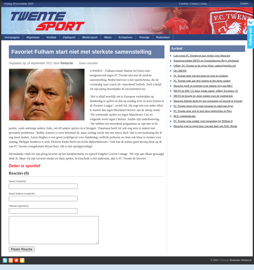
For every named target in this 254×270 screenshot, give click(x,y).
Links (204, 3)
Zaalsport (69, 37)
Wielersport (89, 37)
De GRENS (180, 70)
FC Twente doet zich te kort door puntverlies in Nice (203, 110)
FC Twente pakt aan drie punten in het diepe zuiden (202, 80)
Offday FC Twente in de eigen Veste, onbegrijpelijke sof (205, 65)
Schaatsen (125, 37)
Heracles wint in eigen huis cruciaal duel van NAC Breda (205, 125)
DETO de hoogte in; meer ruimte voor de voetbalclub (203, 95)
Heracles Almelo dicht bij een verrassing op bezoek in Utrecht (208, 100)
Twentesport (48, 21)
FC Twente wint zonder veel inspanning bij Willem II (203, 120)
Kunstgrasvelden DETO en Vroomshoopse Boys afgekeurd (206, 60)
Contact (194, 3)
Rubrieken (163, 37)
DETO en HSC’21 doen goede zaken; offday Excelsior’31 (206, 90)
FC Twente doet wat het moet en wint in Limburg (201, 75)
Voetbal (51, 37)
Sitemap (224, 265)
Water (108, 37)
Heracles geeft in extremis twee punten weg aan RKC (203, 85)
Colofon (183, 3)
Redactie (66, 63)
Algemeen (33, 37)
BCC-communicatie (185, 115)
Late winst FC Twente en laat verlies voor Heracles (202, 55)
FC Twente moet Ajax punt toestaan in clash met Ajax (203, 105)
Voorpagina (12, 37)
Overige (144, 37)
